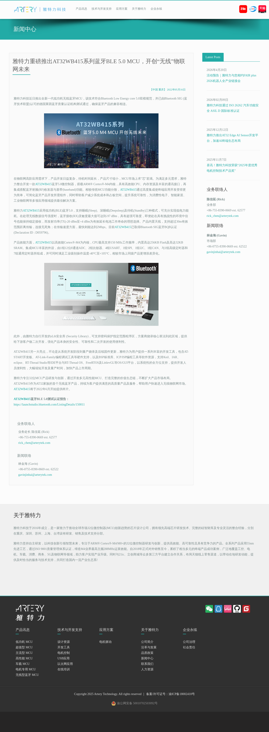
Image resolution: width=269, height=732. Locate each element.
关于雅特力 (139, 8)
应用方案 (121, 8)
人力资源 (147, 673)
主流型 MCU (24, 657)
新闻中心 (147, 662)
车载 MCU (22, 668)
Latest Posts (213, 57)
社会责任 (189, 651)
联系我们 (147, 668)
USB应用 (63, 662)
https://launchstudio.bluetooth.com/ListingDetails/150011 (49, 404)
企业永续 (156, 8)
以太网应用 (65, 668)
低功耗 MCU (24, 646)
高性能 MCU (24, 662)
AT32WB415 (43, 184)
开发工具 (63, 651)
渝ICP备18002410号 (182, 698)
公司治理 (189, 646)
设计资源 (63, 646)
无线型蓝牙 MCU (27, 679)
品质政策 (147, 657)
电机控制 (63, 657)
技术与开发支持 (102, 8)
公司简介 (147, 646)
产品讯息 (81, 8)
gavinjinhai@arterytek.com (35, 479)
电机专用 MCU (26, 673)
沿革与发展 (149, 651)
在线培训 (63, 673)
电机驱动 (105, 646)
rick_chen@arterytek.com (34, 445)
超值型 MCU (24, 651)
